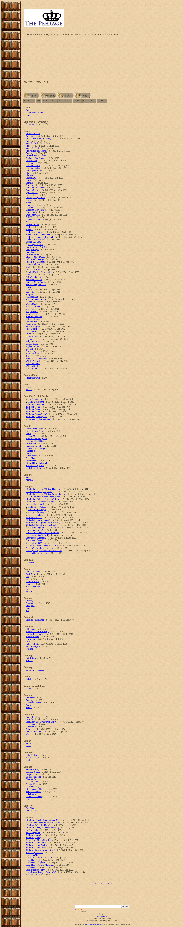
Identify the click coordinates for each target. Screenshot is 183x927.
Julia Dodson (31, 274)
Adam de (30, 717)
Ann (28, 141)
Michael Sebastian (34, 316)
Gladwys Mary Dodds (35, 257)
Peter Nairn (31, 331)
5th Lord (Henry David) (38, 840)
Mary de (29, 734)
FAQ (38, 101)
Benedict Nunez (33, 772)
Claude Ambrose (33, 178)
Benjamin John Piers (35, 158)
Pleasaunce (33, 336)
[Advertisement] (102, 59)
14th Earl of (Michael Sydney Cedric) (42, 499)
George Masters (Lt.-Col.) (37, 247)
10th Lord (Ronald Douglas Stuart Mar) (43, 820)
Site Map (77, 101)
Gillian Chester (32, 254)
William (29, 649)
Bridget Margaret (33, 777)
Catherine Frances (34, 703)
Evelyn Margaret (33, 220)
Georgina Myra (32, 249)
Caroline (29, 163)
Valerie (29, 688)
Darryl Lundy (102, 916)
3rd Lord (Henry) (33, 835)
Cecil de (29, 719)
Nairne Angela (32, 321)
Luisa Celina (31, 755)
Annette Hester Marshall (36, 151)
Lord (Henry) (31, 867)
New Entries (29, 101)
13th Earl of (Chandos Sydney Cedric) (45, 497)
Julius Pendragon (33, 277)
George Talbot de (33, 731)
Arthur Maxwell (33, 378)
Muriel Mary (31, 456)
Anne (28, 110)
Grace (28, 746)
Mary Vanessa (32, 311)
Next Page (102, 101)
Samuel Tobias (32, 344)
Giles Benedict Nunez (35, 789)
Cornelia (29, 183)
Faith (28, 641)
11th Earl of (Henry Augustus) (39, 491)
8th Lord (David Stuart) (36, 847)
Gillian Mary (31, 443)
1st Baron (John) (35, 399)
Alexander (30, 698)
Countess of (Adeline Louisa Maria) (44, 527)
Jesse (28, 584)
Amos (28, 743)
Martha (29, 302)
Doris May (30, 574)
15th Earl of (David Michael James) (41, 501)
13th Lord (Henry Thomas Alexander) (42, 827)
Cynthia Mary (32, 190)
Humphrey (30, 605)
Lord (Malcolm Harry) (36, 870)
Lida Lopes (31, 794)
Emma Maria (31, 212)
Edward (29, 200)
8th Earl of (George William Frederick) (43, 522)
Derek (28, 433)
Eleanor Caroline (33, 782)
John (28, 115)
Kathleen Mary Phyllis (36, 282)
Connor (29, 180)
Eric (27, 576)
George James (32, 811)
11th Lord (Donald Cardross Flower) (44, 823)
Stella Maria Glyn (33, 468)
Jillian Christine (33, 269)
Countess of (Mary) (34, 540)
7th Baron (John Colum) (36, 414)
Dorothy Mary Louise (35, 197)
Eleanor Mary (32, 436)
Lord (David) (31, 860)
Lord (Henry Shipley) (35, 862)
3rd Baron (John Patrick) (36, 404)
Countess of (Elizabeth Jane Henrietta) (42, 532)
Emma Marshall (33, 215)
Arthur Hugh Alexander (36, 156)
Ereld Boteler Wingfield (36, 438)
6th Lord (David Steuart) (36, 843)
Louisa (29, 289)
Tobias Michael (32, 354)
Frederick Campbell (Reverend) (39, 237)
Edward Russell (32, 636)
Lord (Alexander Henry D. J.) (39, 857)
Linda (28, 287)
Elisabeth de (31, 724)
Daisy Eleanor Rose (34, 428)
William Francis (33, 363)
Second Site (98, 924)
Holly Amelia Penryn (35, 259)
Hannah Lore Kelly (34, 446)
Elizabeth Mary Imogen (36, 210)
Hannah (29, 660)
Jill (29, 267)
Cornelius (30, 185)
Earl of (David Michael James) (39, 548)
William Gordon (33, 366)
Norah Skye (31, 324)
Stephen (29, 349)
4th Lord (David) (33, 837)
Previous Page (89, 101)
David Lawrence (33, 572)
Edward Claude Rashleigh (37, 631)
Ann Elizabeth (32, 143)
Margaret (30, 294)
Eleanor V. (30, 784)
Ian (27, 579)
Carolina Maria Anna (35, 620)
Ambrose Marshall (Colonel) (38, 138)
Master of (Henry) (34, 875)
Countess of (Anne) (34, 530)
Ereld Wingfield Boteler (36, 441)
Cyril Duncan (32, 192)
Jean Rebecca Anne (34, 112)
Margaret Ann (32, 297)
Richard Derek (32, 460)
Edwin (28, 202)
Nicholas (29, 480)
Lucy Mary (31, 292)
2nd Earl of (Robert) (37, 507)
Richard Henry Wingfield (37, 463)
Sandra (29, 591)
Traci (28, 356)
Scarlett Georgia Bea (35, 465)
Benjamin (30, 774)
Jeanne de (30, 124)
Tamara (29, 389)
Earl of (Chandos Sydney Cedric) (43, 546)
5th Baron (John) (33, 409)
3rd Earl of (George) (37, 509)
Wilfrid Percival (33, 361)
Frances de (30, 729)
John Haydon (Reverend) (39, 272)
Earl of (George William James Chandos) (44, 550)
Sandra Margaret (33, 646)
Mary (28, 610)
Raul (28, 760)
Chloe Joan (31, 629)
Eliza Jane (30, 205)
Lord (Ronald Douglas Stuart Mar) (41, 872)
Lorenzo (29, 387)
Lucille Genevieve (34, 796)
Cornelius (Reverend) (35, 188)
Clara (28, 173)
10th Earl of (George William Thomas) (43, 489)
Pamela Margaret (33, 326)
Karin (28, 453)
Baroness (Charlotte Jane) (39, 419)
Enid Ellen (30, 217)
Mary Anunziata (33, 306)
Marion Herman (33, 586)
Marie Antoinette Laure (36, 299)
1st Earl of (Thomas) (35, 504)
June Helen (31, 451)
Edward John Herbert (35, 634)
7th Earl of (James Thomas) (38, 520)
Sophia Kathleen (33, 346)
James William (32, 581)
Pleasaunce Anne (33, 339)
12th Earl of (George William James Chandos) (46, 494)
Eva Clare (30, 808)
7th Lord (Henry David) (36, 845)
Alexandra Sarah (33, 133)
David (28, 195)
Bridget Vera (31, 160)
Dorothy (29, 600)
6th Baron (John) (33, 412)
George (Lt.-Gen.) (34, 242)
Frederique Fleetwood (35, 239)
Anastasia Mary (32, 769)
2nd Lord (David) (33, 832)
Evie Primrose (32, 658)
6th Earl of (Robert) (34, 517)
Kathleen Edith (32, 644)
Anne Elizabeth (32, 148)
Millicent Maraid (33, 319)
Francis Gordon (32, 224)
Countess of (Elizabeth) (38, 535)
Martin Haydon (32, 304)
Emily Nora (31, 639)
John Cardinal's (89, 924)
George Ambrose (35, 244)
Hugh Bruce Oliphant (35, 262)
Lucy (28, 799)
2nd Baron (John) (36, 402)
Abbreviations (65, 101)
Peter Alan (30, 458)
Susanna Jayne (32, 351)
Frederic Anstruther (34, 232)
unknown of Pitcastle (35, 670)
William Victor (32, 368)
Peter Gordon (31, 329)
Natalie (29, 707)
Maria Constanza (33, 757)
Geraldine (30, 252)
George (29, 705)
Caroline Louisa (33, 165)
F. (26, 222)
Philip (28, 334)
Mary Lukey (31, 309)
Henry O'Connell (33, 791)
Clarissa (29, 175)
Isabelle (29, 679)
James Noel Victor (34, 264)
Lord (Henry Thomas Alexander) (40, 865)
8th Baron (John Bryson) (36, 416)
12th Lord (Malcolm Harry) (38, 825)
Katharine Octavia (34, 279)
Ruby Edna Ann (33, 341)
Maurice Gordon (33, 314)
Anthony (29, 153)
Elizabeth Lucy (32, 786)
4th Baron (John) (33, 407)
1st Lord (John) (32, 830)
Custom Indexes (50, 101)
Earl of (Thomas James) (36, 553)
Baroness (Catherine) (35, 852)
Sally (28, 589)
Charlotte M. (31, 779)
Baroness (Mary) (33, 855)
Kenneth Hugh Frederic (36, 284)
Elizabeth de (31, 727)
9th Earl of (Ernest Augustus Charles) (42, 525)
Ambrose (30, 136)
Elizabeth (30, 207)
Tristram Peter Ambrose (36, 358)
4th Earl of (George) (37, 512)
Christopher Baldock (35, 170)
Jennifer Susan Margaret (36, 448)
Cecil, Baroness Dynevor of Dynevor (42, 722)
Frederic (29, 227)
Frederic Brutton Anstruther (38, 234)
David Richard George (36, 431)
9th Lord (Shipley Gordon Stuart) (40, 850)
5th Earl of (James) (36, 515)
